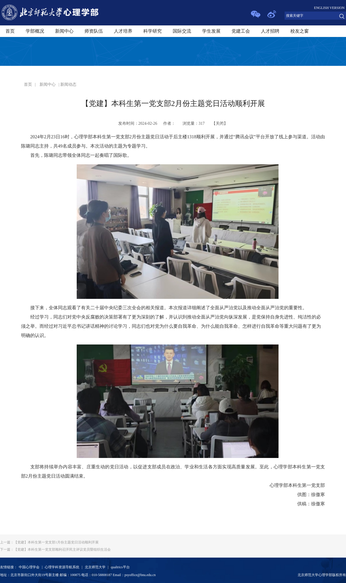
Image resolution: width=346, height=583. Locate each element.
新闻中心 (64, 31)
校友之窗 (299, 31)
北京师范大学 (95, 567)
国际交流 (182, 31)
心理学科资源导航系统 (62, 567)
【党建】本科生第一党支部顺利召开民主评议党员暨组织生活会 (55, 549)
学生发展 (211, 31)
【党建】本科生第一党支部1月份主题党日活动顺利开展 (49, 542)
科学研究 (152, 31)
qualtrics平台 (120, 567)
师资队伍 (93, 31)
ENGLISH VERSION (329, 8)
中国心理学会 (29, 567)
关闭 (220, 123)
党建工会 (241, 31)
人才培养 (123, 31)
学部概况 (35, 31)
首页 (10, 31)
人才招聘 (270, 31)
